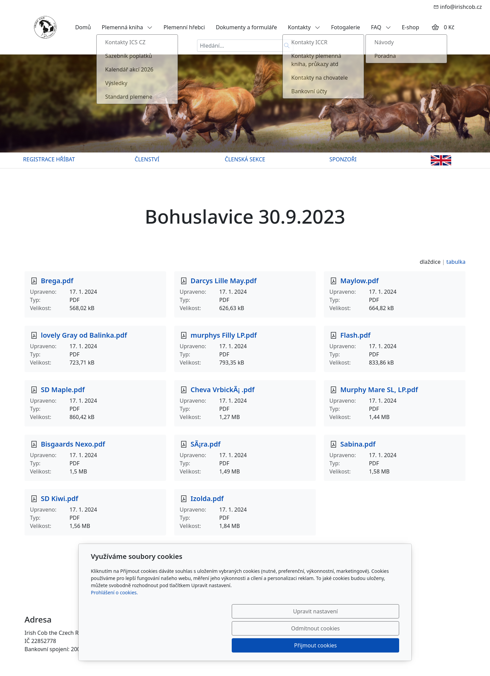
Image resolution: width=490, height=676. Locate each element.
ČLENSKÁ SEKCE (245, 159)
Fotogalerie (345, 27)
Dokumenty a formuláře (246, 27)
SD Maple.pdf (63, 389)
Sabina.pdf (357, 444)
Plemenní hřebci (184, 27)
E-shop (410, 27)
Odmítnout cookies (298, 645)
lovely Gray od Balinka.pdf (84, 335)
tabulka (456, 261)
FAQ (381, 27)
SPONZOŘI (343, 159)
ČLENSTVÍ (147, 159)
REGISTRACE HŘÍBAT (49, 159)
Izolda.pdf (207, 498)
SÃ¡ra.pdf (205, 444)
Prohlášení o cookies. (114, 626)
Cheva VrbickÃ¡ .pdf (223, 389)
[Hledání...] (239, 45)
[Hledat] (287, 45)
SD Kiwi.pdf (59, 498)
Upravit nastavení (230, 645)
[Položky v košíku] (435, 27)
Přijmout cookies (366, 645)
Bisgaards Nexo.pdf (73, 444)
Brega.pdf (57, 280)
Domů (83, 27)
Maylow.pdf (359, 280)
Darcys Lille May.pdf (224, 280)
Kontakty (304, 27)
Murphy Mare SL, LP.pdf (379, 389)
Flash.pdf (355, 335)
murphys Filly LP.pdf (224, 335)
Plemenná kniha (127, 27)
